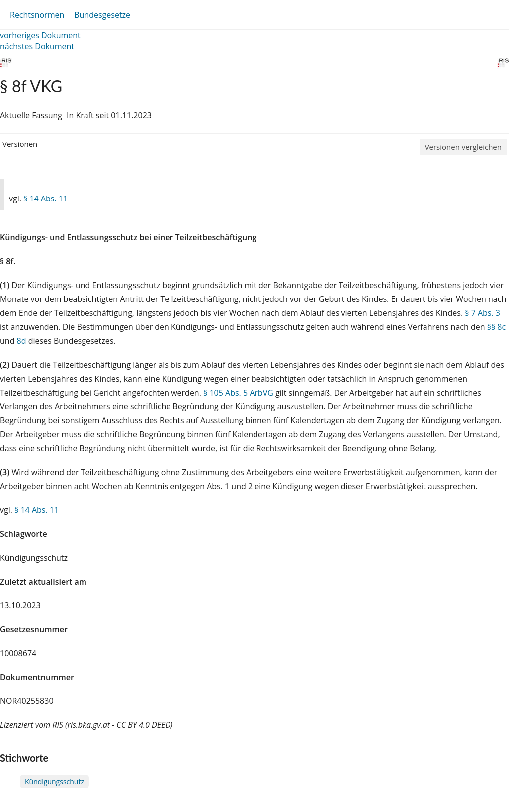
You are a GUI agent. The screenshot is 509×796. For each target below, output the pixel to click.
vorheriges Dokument (40, 35)
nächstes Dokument (37, 46)
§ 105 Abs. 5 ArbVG (238, 392)
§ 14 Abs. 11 (45, 198)
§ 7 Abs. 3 (482, 312)
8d (21, 340)
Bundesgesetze (102, 14)
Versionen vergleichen (463, 147)
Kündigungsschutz (54, 781)
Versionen (19, 144)
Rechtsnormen (37, 14)
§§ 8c (496, 326)
